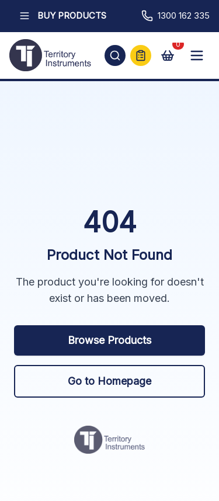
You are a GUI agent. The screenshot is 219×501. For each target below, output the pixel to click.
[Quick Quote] (140, 55)
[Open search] (115, 55)
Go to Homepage (109, 381)
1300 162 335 (175, 16)
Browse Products (109, 340)
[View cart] (167, 55)
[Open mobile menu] (197, 55)
